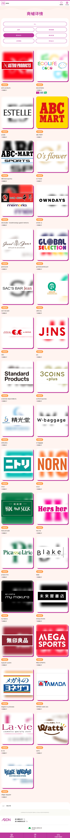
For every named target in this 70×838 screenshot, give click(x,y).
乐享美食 (18, 41)
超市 (18, 30)
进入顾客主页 (19, 819)
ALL (35, 24)
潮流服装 (51, 30)
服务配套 (51, 35)
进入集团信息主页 (20, 821)
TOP (3, 806)
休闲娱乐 (51, 41)
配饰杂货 (18, 35)
